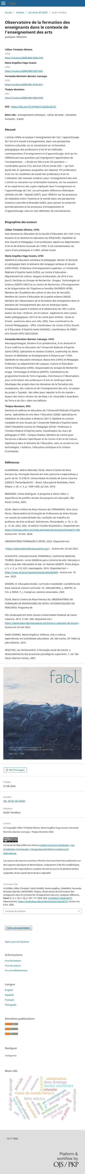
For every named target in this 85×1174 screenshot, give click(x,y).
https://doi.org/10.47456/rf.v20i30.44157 (33, 106)
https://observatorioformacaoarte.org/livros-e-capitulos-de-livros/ (41, 623)
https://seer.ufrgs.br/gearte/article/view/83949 (31, 572)
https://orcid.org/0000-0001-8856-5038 (24, 97)
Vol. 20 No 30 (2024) (38, 12)
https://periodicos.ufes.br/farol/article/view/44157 (43, 901)
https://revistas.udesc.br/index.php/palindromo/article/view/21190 (42, 529)
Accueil (8, 12)
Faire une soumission (18, 927)
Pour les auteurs (13, 965)
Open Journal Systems (17, 941)
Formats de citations (16, 911)
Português (10, 1004)
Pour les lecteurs (13, 960)
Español (9, 994)
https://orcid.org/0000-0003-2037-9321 (24, 71)
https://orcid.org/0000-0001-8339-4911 (24, 84)
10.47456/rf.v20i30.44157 (60, 898)
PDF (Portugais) (16, 769)
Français (9, 999)
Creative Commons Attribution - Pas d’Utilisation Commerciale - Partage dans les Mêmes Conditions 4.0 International (38, 849)
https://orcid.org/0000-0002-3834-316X (24, 57)
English (9, 990)
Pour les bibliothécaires (16, 970)
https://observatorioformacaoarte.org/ (27, 548)
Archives (20, 12)
